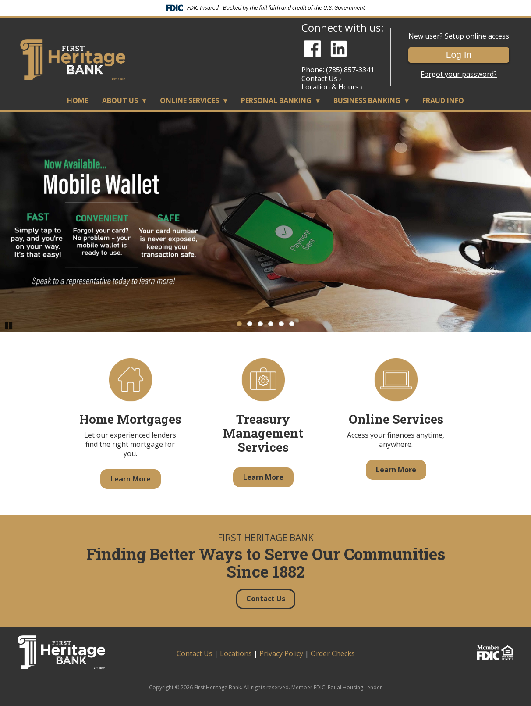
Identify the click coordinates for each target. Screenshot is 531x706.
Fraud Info (443, 100)
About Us (120, 100)
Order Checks (333, 653)
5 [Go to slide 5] (281, 323)
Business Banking (366, 100)
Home (77, 100)
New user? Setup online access (458, 36)
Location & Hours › (332, 87)
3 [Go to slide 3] (260, 323)
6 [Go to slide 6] (291, 323)
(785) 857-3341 (350, 70)
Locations (236, 653)
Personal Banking (276, 100)
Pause (8, 325)
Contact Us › (321, 78)
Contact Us (194, 653)
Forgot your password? (459, 74)
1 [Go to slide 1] (239, 323)
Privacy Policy (281, 653)
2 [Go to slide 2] (249, 323)
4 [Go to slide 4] (270, 323)
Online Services (189, 100)
